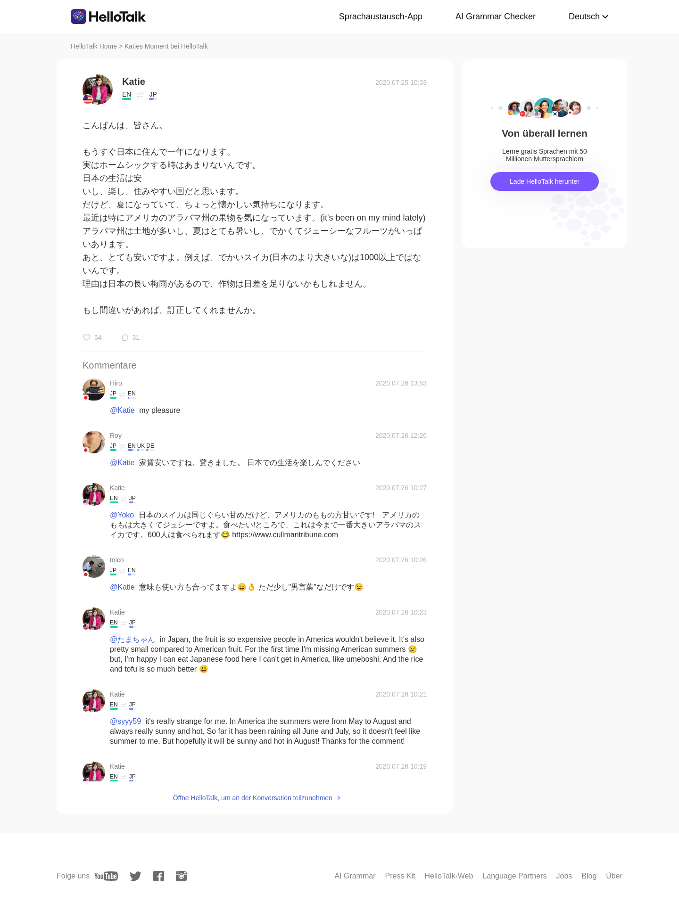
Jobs (564, 876)
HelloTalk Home (94, 46)
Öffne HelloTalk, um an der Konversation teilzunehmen (252, 798)
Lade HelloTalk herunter (545, 181)
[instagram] (181, 876)
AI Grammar (354, 876)
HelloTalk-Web (449, 876)
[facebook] (158, 876)
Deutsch (584, 16)
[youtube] (106, 876)
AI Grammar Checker (495, 16)
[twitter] (135, 876)
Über (614, 876)
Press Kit (400, 876)
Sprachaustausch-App (380, 16)
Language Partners (514, 876)
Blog (588, 876)
